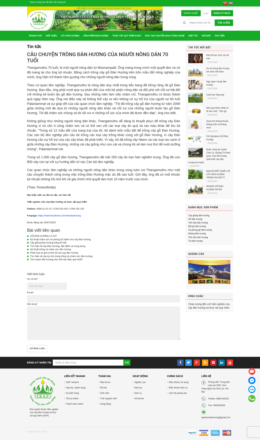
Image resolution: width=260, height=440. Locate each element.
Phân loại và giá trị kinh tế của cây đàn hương (54, 252)
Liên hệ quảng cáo (178, 393)
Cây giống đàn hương (198, 215)
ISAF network (72, 382)
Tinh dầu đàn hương (198, 222)
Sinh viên (104, 393)
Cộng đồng (105, 404)
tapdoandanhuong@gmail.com (216, 417)
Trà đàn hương (195, 241)
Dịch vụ (138, 393)
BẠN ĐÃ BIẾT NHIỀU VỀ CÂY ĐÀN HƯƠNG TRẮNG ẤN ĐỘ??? (218, 174)
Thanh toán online (74, 404)
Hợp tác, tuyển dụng (75, 387)
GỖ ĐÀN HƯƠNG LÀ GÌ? (43, 236)
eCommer (139, 398)
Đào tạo (138, 387)
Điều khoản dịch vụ (178, 387)
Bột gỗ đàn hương (197, 226)
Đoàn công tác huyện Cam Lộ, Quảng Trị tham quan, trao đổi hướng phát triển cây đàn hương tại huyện (209, 156)
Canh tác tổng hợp (215, 94)
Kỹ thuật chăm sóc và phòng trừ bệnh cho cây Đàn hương (60, 239)
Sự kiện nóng (72, 393)
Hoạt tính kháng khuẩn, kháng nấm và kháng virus (217, 124)
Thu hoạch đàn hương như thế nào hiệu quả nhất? (56, 259)
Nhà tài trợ (105, 382)
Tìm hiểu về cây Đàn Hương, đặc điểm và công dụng (57, 246)
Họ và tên (32, 279)
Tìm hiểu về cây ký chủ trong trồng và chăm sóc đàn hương (61, 256)
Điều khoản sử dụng (179, 382)
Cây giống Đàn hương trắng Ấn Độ (48, 242)
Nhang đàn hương (197, 233)
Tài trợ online (72, 398)
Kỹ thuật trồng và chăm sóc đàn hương (50, 249)
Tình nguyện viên (108, 398)
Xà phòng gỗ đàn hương (200, 230)
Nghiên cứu (140, 382)
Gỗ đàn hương (195, 219)
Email (30, 292)
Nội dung (32, 304)
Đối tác (103, 387)
